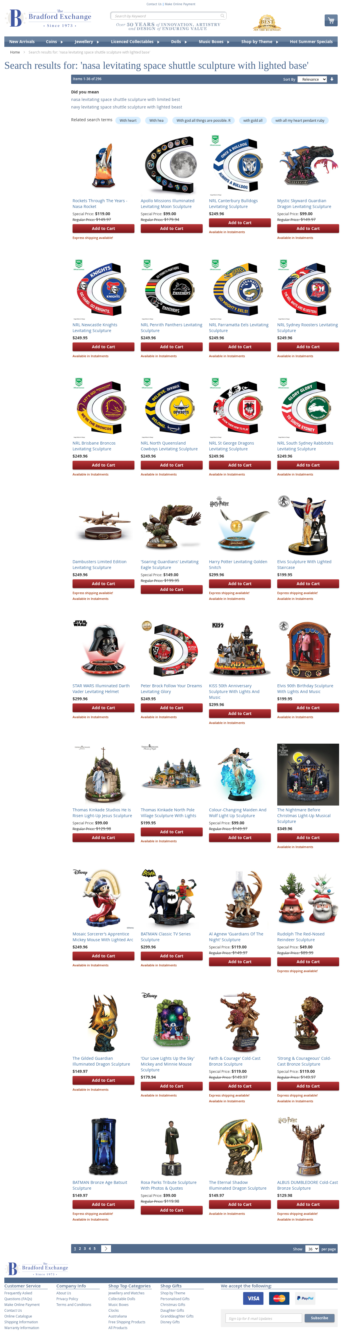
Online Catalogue (18, 1316)
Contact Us (154, 4)
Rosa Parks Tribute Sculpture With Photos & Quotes (169, 1185)
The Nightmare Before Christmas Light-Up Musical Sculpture (304, 815)
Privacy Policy (67, 1298)
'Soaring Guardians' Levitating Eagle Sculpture (170, 564)
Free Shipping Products (126, 1322)
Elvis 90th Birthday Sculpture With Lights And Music (305, 688)
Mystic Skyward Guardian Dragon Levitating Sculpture (304, 203)
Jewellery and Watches (126, 1293)
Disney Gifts (170, 1322)
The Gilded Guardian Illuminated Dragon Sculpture (101, 1061)
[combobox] (168, 16)
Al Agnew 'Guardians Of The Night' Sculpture (236, 936)
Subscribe (319, 1317)
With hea (156, 120)
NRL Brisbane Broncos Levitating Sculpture (94, 446)
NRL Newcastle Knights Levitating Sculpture (95, 327)
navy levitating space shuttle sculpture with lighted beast (126, 107)
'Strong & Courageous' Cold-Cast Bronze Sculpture (304, 1061)
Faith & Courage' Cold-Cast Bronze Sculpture (234, 1061)
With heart (128, 120)
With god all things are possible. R (203, 120)
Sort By (289, 79)
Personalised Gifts (175, 1298)
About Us (63, 1293)
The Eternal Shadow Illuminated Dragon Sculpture (238, 1185)
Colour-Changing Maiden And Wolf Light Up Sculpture (238, 812)
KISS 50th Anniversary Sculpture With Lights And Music (234, 691)
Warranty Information (21, 1327)
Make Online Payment (180, 4)
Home (15, 52)
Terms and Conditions (73, 1304)
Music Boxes (118, 1304)
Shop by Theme (172, 1293)
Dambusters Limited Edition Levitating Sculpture (100, 564)
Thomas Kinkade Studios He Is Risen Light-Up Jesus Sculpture (102, 812)
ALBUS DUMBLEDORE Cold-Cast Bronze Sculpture (307, 1185)
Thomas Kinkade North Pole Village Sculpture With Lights (168, 812)
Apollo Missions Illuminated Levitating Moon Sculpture (168, 203)
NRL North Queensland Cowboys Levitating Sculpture (169, 446)
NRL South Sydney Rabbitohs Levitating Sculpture (305, 446)
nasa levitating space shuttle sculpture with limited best (125, 99)
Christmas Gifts (172, 1304)
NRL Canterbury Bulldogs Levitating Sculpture (233, 203)
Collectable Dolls (121, 1298)
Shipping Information (21, 1322)
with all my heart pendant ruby (300, 120)
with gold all (252, 120)
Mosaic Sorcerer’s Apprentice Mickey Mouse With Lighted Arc (103, 936)
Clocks (113, 1310)
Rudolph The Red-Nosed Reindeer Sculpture (301, 936)
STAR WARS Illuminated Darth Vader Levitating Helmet (101, 688)
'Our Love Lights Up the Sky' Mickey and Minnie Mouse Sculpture (168, 1064)
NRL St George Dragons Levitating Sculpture (231, 446)
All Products (117, 1327)
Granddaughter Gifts (177, 1316)
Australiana (117, 1316)
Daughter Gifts (172, 1310)
